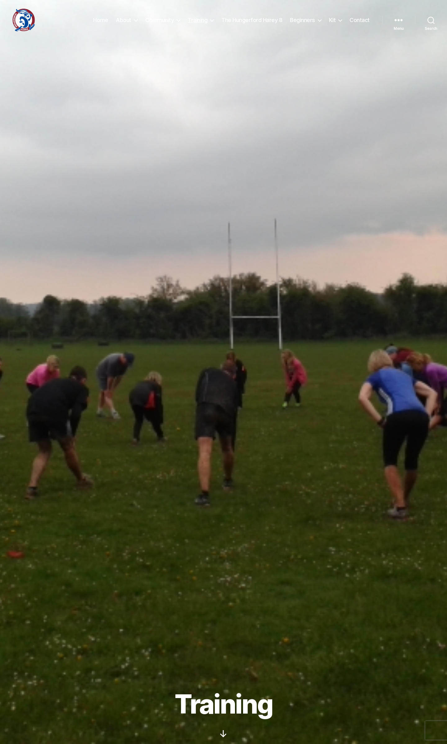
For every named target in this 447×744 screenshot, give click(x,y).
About (123, 22)
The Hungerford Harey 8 (251, 22)
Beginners (302, 22)
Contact (360, 22)
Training (197, 22)
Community (159, 22)
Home (100, 22)
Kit (332, 22)
